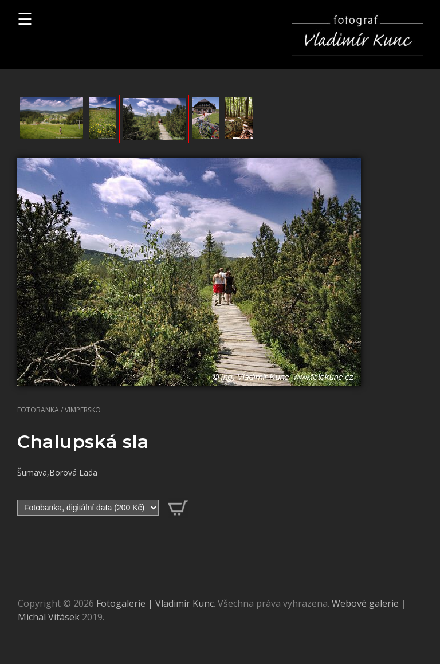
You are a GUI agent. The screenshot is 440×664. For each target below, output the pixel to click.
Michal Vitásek (49, 617)
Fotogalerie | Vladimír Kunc (155, 603)
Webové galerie (365, 603)
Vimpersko (83, 410)
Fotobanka (38, 410)
